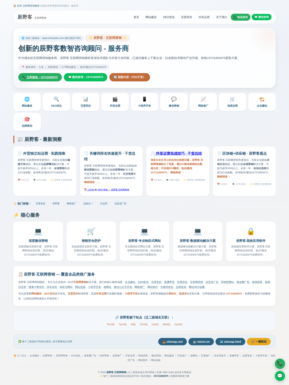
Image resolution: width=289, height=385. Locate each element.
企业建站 (261, 101)
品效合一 (88, 203)
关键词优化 (166, 287)
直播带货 (169, 282)
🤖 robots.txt (200, 342)
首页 (136, 17)
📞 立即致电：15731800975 (40, 77)
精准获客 (257, 282)
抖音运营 (204, 17)
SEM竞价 (143, 282)
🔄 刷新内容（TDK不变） (131, 77)
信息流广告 (120, 203)
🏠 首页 (17, 5)
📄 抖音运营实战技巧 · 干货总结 (176, 153)
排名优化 (52, 287)
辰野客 (56, 203)
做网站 (107, 287)
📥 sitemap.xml (170, 342)
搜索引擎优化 (36, 287)
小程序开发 (144, 101)
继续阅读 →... (92, 182)
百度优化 (182, 282)
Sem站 (178, 324)
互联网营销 (196, 282)
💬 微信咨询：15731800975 (86, 77)
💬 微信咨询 (261, 16)
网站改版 (80, 287)
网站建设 (151, 17)
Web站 (166, 324)
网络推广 (203, 101)
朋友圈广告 (243, 282)
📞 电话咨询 (241, 17)
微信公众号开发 (123, 287)
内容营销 (104, 356)
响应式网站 (66, 287)
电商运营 (232, 101)
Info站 (155, 324)
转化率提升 (220, 356)
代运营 (103, 203)
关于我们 (221, 17)
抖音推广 (182, 356)
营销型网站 (227, 282)
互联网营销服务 (31, 5)
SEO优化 (169, 17)
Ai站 (133, 324)
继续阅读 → (177, 172)
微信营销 (173, 101)
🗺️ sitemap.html (230, 342)
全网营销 (47, 356)
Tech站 (111, 324)
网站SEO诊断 (197, 287)
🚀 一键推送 (258, 341)
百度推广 (205, 356)
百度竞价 (186, 17)
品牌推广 (117, 356)
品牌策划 (27, 121)
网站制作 (152, 287)
